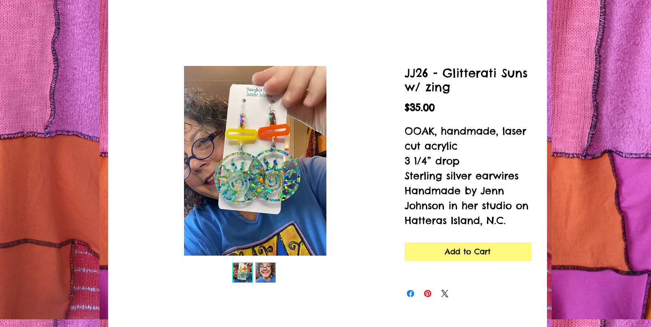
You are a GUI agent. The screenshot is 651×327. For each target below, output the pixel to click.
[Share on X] (444, 293)
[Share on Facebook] (410, 293)
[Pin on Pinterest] (427, 293)
